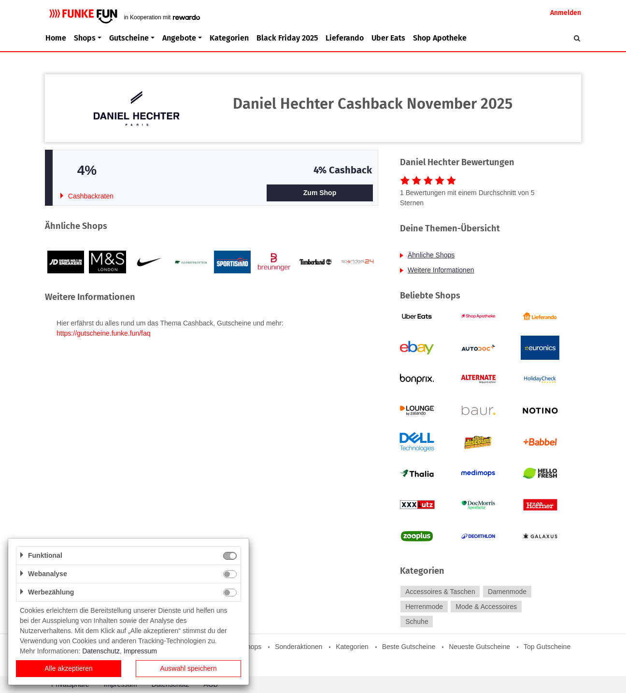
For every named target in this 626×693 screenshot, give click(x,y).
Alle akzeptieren (68, 668)
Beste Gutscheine (409, 647)
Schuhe (416, 621)
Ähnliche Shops (431, 255)
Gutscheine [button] (129, 37)
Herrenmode (424, 606)
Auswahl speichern (188, 668)
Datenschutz (101, 651)
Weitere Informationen (441, 270)
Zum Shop (319, 193)
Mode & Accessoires (486, 606)
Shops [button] (85, 37)
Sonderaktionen (298, 647)
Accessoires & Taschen (440, 591)
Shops (252, 647)
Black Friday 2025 (287, 37)
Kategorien (229, 37)
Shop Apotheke (440, 37)
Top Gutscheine (547, 647)
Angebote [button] (179, 37)
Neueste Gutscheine (479, 647)
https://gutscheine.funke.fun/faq (104, 333)
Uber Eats (388, 37)
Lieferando (345, 37)
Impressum (140, 651)
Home (55, 37)
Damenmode (507, 591)
